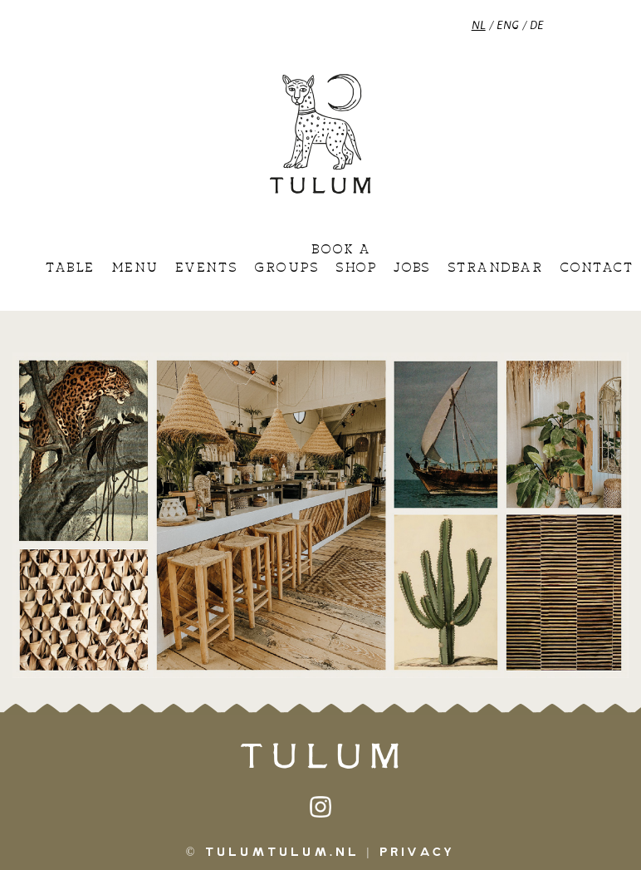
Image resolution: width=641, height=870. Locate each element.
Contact (597, 268)
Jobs (412, 268)
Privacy (417, 852)
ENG (508, 24)
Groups (286, 268)
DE (537, 24)
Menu (135, 268)
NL (479, 24)
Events (206, 268)
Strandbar (495, 268)
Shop (355, 268)
